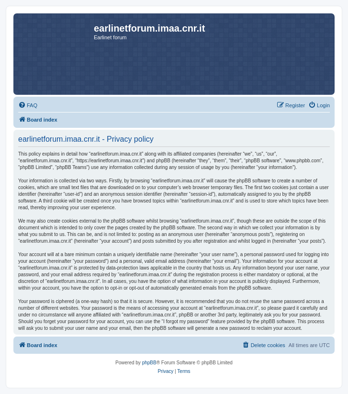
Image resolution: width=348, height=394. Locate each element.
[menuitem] (27, 105)
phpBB (149, 362)
